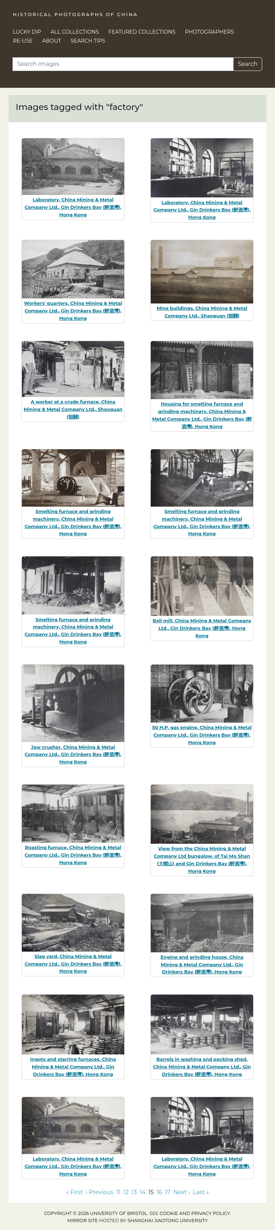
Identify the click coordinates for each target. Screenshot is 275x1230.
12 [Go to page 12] (126, 1192)
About (51, 41)
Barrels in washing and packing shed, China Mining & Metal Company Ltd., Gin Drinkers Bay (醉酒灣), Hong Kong (202, 1066)
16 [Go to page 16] (159, 1192)
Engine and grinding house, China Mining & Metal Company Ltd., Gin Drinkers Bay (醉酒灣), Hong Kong (201, 964)
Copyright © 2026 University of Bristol (95, 1213)
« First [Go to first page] (74, 1192)
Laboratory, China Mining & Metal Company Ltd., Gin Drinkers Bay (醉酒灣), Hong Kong (73, 207)
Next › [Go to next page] (181, 1192)
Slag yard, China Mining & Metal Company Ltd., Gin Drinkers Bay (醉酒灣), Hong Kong (73, 963)
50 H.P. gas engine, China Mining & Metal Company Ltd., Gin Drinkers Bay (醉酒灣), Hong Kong (202, 734)
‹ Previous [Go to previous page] (99, 1192)
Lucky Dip (27, 32)
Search (247, 64)
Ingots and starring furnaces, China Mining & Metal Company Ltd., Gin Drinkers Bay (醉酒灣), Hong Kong (73, 1066)
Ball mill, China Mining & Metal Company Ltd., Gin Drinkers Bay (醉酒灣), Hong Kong (202, 628)
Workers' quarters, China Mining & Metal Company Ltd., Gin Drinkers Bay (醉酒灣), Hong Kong (73, 310)
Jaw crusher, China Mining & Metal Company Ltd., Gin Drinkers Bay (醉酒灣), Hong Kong (73, 754)
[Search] (123, 64)
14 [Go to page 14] (142, 1192)
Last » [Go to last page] (201, 1192)
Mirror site (82, 1220)
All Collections (75, 32)
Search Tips (88, 41)
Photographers (209, 32)
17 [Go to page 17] (167, 1192)
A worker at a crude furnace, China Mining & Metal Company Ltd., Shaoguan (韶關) (73, 409)
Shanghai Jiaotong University (167, 1220)
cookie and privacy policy (195, 1213)
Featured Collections (141, 32)
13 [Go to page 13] (134, 1192)
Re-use (23, 41)
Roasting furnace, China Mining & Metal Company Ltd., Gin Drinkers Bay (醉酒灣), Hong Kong (73, 854)
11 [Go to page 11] (118, 1192)
